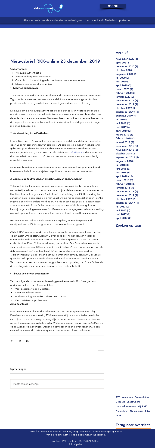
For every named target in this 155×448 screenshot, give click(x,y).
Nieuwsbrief (122, 411)
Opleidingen (136, 411)
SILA (147, 411)
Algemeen (127, 397)
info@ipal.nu (76, 444)
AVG (118, 397)
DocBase (120, 401)
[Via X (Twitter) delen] (19, 340)
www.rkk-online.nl (40, 431)
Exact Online (133, 401)
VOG (118, 415)
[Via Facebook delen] (11, 340)
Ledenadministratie (126, 406)
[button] (113, 6)
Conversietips (142, 397)
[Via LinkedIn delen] (27, 340)
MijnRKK (142, 406)
